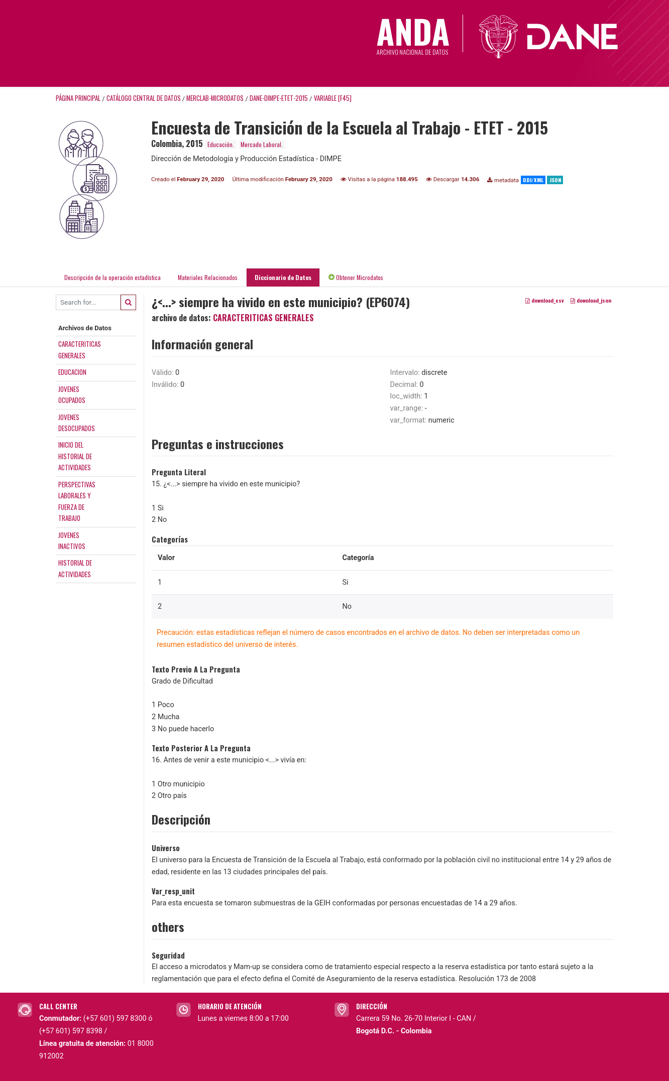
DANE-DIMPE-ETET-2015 (279, 98)
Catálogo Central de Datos (143, 98)
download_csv (544, 300)
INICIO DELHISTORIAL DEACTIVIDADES (75, 456)
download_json (591, 300)
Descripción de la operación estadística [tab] (112, 277)
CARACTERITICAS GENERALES (263, 318)
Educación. (220, 144)
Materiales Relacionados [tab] (208, 277)
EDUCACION (72, 372)
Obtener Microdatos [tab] (355, 277)
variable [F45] (333, 98)
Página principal (78, 98)
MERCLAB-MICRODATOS (215, 98)
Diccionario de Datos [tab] (283, 277)
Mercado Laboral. (262, 144)
